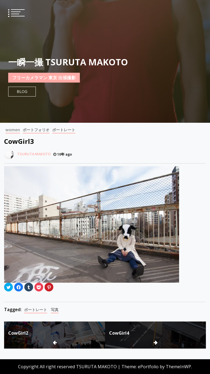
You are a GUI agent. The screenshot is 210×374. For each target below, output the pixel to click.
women (12, 129)
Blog (22, 91)
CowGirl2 (18, 333)
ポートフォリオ (36, 129)
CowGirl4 (119, 333)
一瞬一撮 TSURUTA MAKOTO (68, 62)
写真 (55, 309)
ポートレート (63, 129)
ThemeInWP (178, 367)
